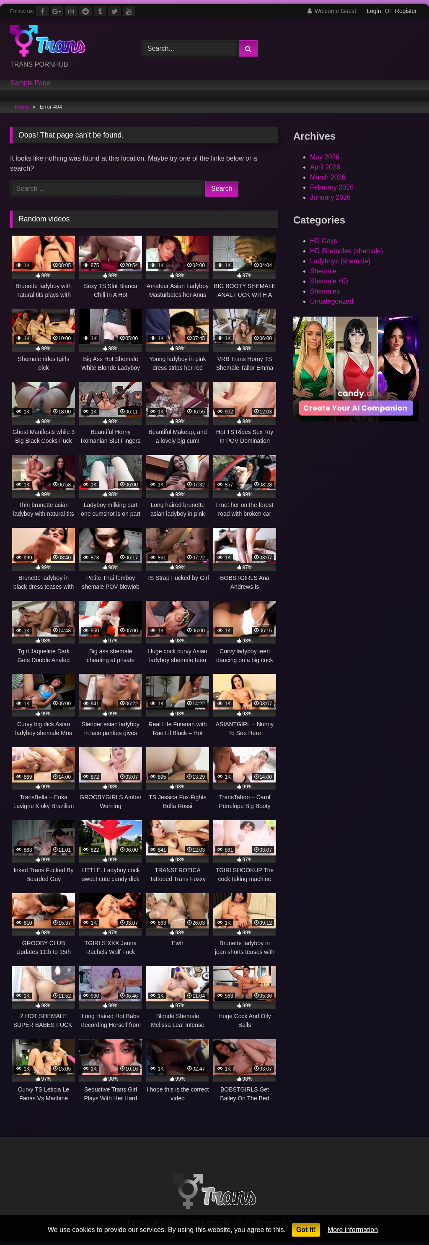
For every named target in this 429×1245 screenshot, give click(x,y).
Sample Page (30, 83)
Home (22, 107)
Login (374, 11)
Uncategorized (331, 301)
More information (353, 1229)
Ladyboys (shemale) (340, 261)
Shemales (325, 291)
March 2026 (328, 177)
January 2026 (330, 197)
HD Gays (323, 240)
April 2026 (325, 167)
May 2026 (324, 157)
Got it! (306, 1229)
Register (406, 11)
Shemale (323, 271)
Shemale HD (329, 281)
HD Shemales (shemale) (346, 251)
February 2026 (332, 187)
